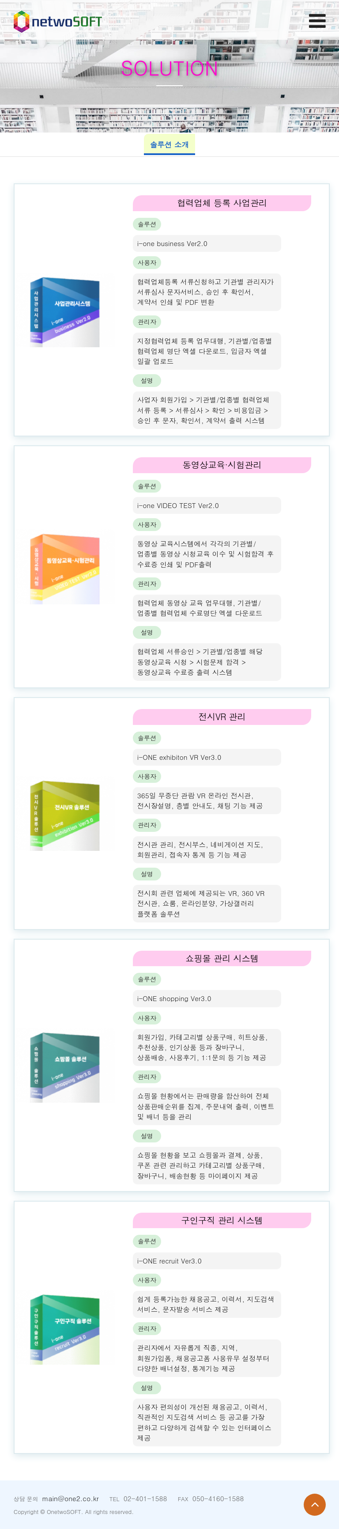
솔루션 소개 (169, 144)
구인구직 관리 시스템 (222, 1220)
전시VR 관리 (222, 716)
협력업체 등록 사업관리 (222, 203)
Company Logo (58, 19)
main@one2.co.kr (70, 1498)
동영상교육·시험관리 (222, 465)
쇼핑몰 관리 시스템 (222, 958)
